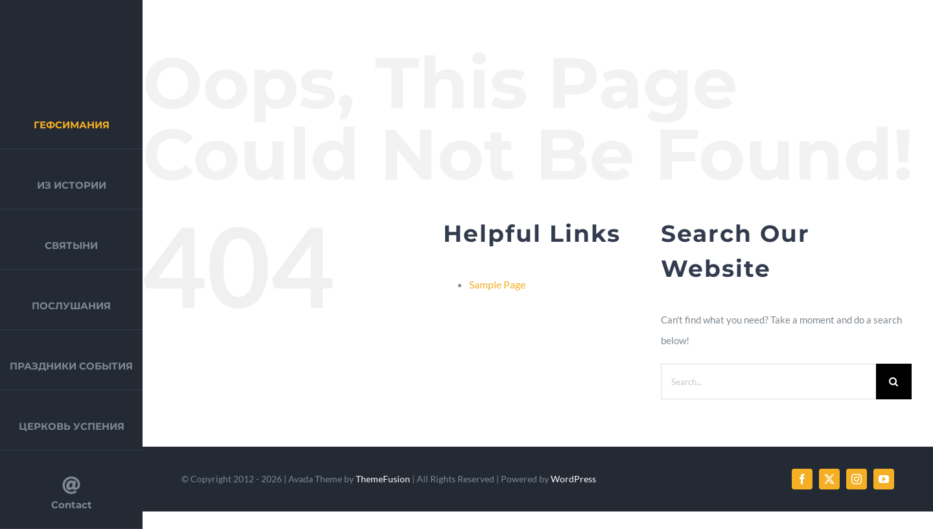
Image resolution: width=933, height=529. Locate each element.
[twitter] (829, 479)
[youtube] (883, 479)
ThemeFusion (383, 478)
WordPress (573, 478)
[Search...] (768, 381)
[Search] (894, 381)
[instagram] (856, 479)
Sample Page (497, 284)
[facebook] (802, 479)
